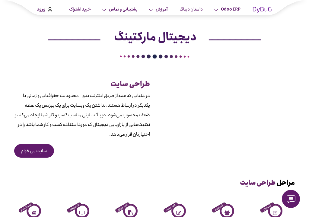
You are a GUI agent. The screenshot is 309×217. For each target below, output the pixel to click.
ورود (44, 9)
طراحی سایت (258, 183)
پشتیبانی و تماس (123, 9)
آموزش (161, 9)
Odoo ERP (230, 9)
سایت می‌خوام (34, 151)
